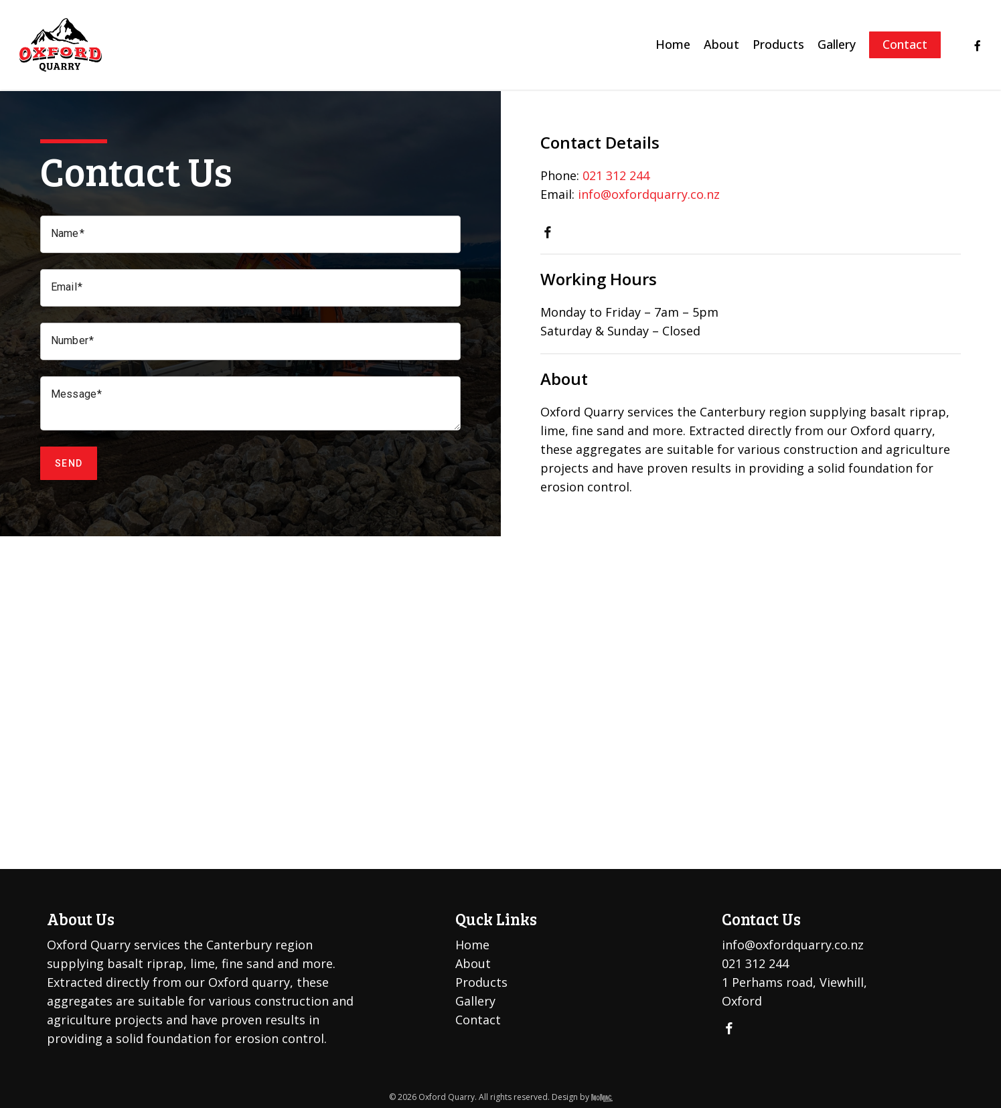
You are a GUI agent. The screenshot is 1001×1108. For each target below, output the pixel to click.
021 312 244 (616, 175)
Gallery (475, 1001)
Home (472, 945)
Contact (478, 1020)
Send (68, 463)
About (473, 963)
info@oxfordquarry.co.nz (649, 194)
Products (481, 982)
